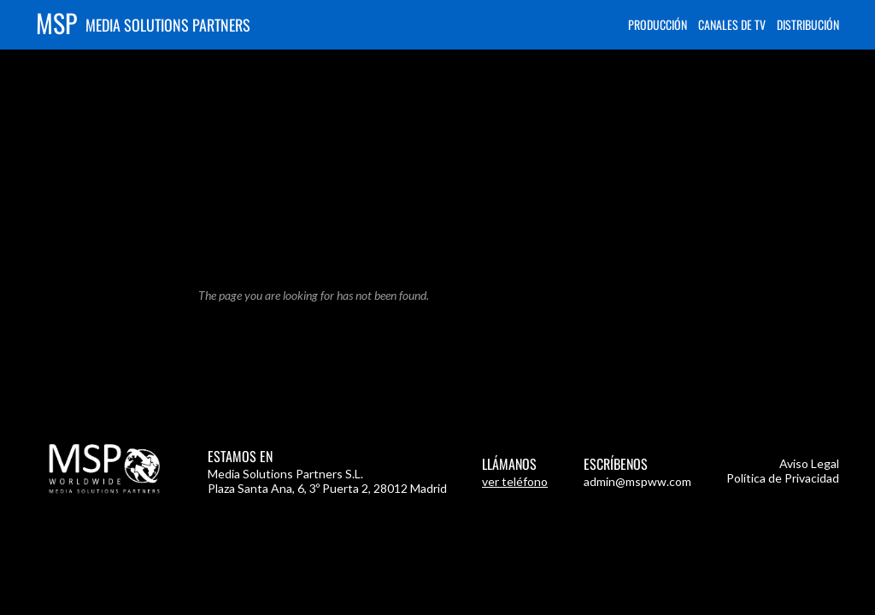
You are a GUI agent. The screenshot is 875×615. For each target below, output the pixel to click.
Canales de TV (732, 24)
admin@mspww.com (637, 481)
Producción (657, 24)
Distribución (808, 24)
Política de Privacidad (782, 478)
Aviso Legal (809, 463)
